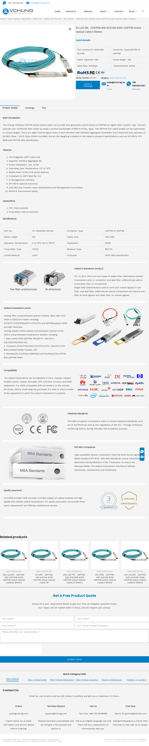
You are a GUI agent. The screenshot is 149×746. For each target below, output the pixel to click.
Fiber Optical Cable (37, 680)
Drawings (30, 108)
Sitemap (142, 741)
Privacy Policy (110, 741)
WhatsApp (136, 89)
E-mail (109, 89)
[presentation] (21, 649)
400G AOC (37, 19)
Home (2, 19)
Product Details (10, 108)
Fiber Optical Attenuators (62, 680)
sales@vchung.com (40, 3)
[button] (88, 85)
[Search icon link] (142, 11)
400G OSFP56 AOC (53, 19)
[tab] (10, 108)
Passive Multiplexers (111, 680)
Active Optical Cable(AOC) (19, 19)
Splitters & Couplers (136, 680)
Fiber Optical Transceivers (12, 680)
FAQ (45, 108)
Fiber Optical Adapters (87, 680)
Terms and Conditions (128, 741)
